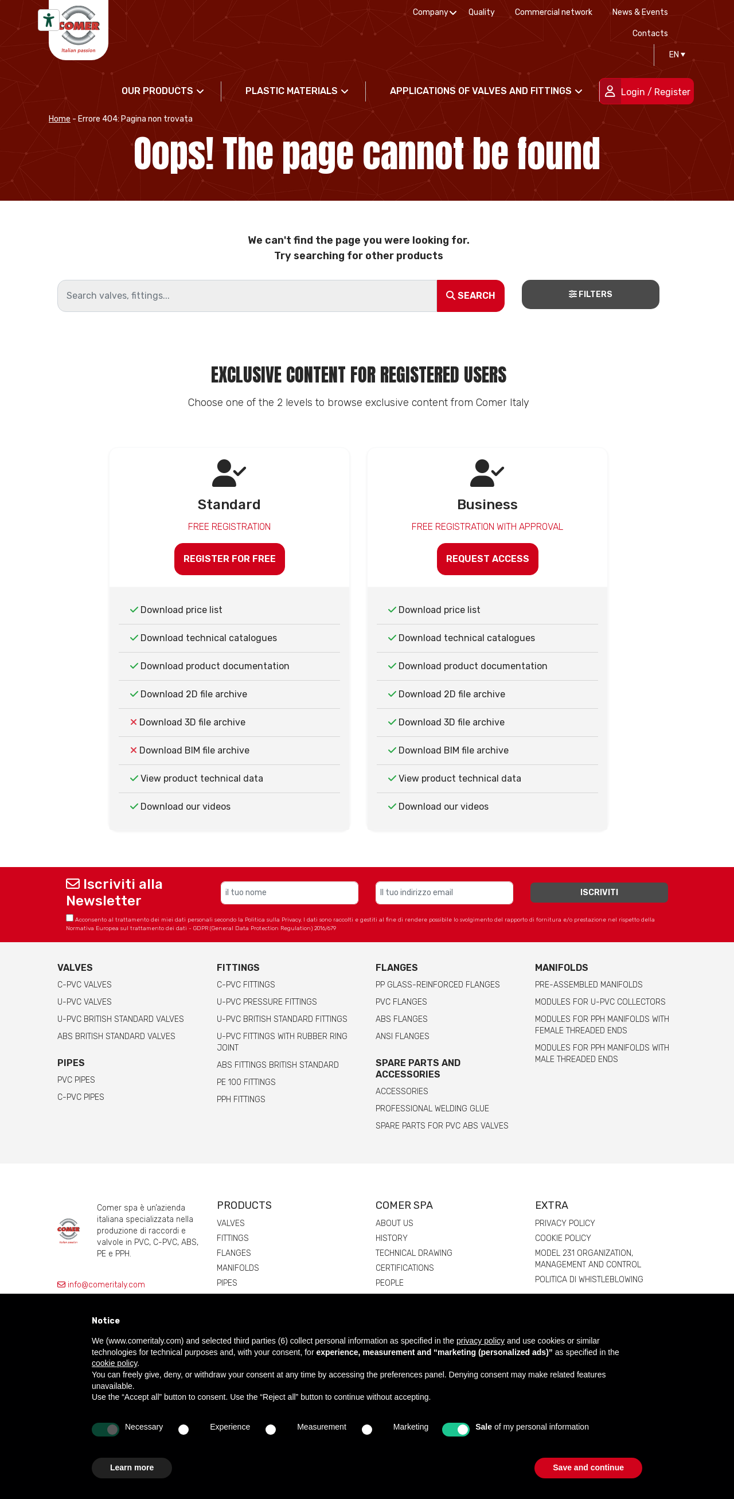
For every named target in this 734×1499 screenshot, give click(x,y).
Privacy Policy (565, 1223)
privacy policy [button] (480, 1340)
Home (60, 119)
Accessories (402, 1091)
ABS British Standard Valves (116, 1036)
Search (470, 295)
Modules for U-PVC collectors (600, 1002)
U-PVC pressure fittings (267, 1002)
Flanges (234, 1253)
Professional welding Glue (432, 1109)
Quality (481, 12)
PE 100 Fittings (246, 1082)
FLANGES (397, 967)
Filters (590, 294)
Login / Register (655, 92)
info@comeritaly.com (101, 1285)
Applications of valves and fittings (481, 90)
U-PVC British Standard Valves (120, 1019)
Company (430, 12)
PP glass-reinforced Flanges (438, 985)
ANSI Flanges (403, 1036)
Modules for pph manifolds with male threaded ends (602, 1053)
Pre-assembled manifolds (589, 985)
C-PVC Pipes (80, 1097)
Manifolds (561, 967)
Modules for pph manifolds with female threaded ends (602, 1025)
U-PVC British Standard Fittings (282, 1019)
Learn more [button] (132, 1467)
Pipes (71, 1062)
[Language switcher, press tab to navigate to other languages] (674, 55)
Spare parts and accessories (418, 1068)
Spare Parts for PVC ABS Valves (442, 1126)
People (390, 1283)
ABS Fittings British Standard (278, 1065)
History (392, 1238)
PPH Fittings (241, 1099)
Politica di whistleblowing (589, 1280)
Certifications (405, 1268)
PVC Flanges (401, 1002)
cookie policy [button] (114, 1363)
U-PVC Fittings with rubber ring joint (282, 1042)
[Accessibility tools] (49, 20)
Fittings (238, 967)
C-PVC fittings (246, 985)
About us (394, 1223)
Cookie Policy (563, 1238)
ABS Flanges (402, 1019)
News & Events (640, 12)
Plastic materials (291, 90)
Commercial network (553, 12)
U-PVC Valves (84, 1002)
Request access (487, 558)
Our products (157, 90)
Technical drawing (414, 1253)
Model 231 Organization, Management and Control (588, 1259)
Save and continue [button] (588, 1467)
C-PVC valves (84, 985)
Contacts (650, 33)
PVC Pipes (76, 1080)
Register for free (230, 558)
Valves (75, 967)
